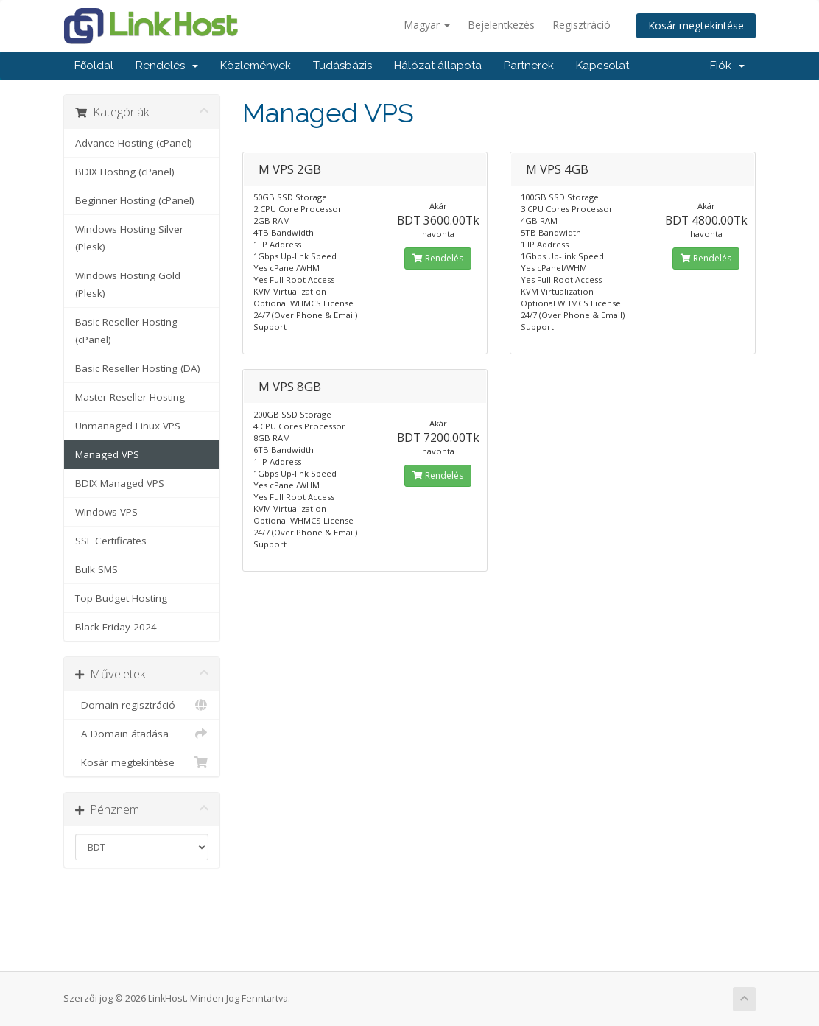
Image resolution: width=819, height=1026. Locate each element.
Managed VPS (107, 454)
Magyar (427, 25)
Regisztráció (581, 25)
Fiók (727, 65)
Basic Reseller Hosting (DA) (137, 368)
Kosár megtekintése (696, 25)
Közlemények (255, 65)
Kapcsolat (602, 65)
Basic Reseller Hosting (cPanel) (126, 330)
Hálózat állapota (438, 65)
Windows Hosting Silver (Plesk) (129, 237)
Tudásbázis (342, 65)
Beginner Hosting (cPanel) (134, 200)
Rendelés (167, 65)
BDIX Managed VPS (119, 483)
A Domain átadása (141, 733)
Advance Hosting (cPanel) (133, 143)
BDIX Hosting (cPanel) (125, 171)
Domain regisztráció (141, 705)
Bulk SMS (96, 569)
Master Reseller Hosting (130, 397)
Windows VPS (106, 512)
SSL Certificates (111, 540)
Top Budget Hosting (121, 598)
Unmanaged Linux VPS (127, 425)
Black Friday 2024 (116, 626)
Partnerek (529, 65)
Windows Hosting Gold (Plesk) (127, 284)
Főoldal (93, 65)
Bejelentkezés (501, 25)
